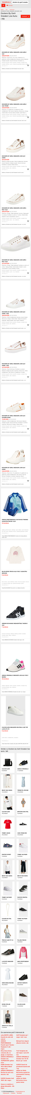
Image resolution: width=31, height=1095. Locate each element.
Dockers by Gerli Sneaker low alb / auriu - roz (13, 312)
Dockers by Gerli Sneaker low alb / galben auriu (13, 416)
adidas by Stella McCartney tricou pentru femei (21, 1080)
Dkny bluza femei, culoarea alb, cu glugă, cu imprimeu (7, 1052)
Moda (2, 9)
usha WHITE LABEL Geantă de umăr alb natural (7, 1037)
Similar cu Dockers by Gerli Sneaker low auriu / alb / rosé (14, 120)
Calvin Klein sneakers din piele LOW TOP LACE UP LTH (15, 728)
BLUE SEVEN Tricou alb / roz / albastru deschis (14, 572)
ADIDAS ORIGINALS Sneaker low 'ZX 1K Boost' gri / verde (22, 1058)
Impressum (6, 1093)
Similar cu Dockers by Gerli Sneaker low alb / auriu (12, 172)
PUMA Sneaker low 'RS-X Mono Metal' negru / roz (7, 1066)
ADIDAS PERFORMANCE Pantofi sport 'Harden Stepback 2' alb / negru (7, 1045)
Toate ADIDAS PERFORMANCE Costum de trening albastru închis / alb (14, 536)
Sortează (24, 16)
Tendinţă (19, 1093)
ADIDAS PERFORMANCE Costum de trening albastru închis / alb (15, 520)
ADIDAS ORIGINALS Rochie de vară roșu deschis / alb (7, 1072)
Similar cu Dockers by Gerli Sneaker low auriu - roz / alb (14, 224)
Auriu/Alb (12, 9)
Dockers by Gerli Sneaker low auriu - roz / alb (14, 208)
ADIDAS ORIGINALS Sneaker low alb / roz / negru (15, 676)
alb (6, 9)
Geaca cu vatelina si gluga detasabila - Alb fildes (7, 1086)
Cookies (13, 1093)
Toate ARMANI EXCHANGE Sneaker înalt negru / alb (13, 639)
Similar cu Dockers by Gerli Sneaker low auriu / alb (12, 68)
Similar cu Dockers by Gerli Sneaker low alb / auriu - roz (14, 328)
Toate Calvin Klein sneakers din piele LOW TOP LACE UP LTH (15, 743)
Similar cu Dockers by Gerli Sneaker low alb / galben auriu (14, 432)
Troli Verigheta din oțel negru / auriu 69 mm (22, 1052)
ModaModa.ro (6, 2)
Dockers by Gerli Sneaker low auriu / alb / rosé (14, 105)
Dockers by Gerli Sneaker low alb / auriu (13, 156)
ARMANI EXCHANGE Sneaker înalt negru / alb (15, 624)
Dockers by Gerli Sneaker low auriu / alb (14, 53)
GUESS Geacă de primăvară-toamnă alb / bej (23, 1066)
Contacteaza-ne (20, 1091)
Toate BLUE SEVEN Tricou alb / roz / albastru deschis (13, 587)
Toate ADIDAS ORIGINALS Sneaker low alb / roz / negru (13, 691)
